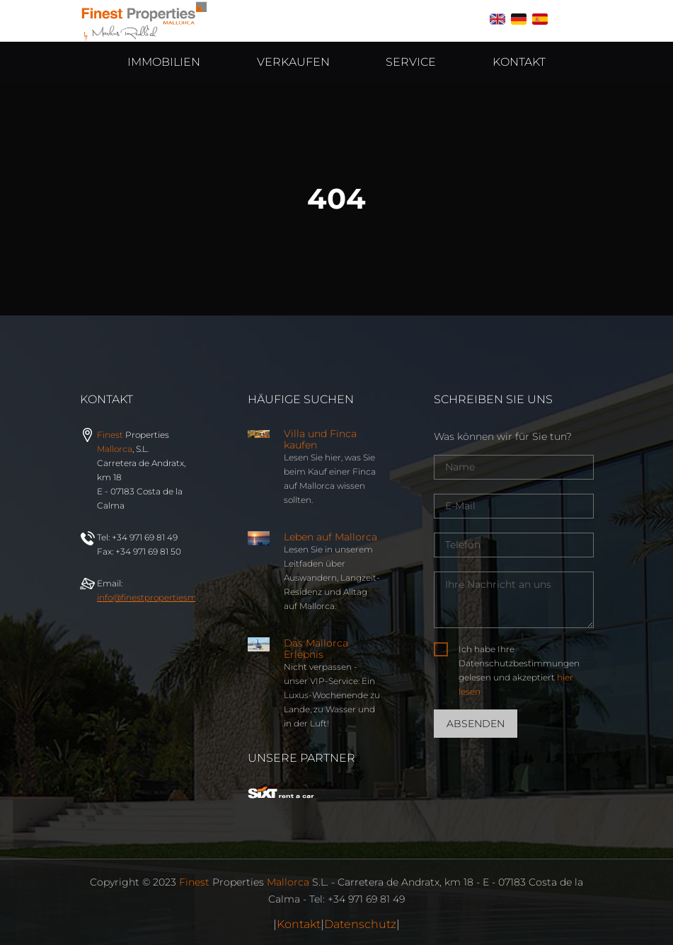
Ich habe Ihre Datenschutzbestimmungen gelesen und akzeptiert (519, 670)
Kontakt (299, 924)
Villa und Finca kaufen (320, 439)
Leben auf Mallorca (330, 537)
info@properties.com (171, 597)
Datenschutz (360, 924)
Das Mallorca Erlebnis (316, 648)
